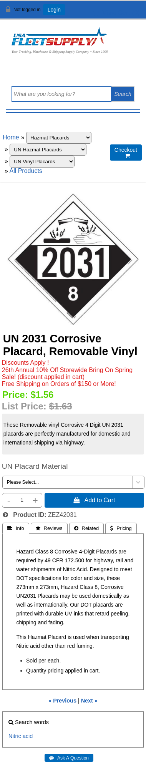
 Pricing (121, 528)
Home (11, 137)
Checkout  (125, 152)
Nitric (14, 736)
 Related (86, 528)
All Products (25, 171)
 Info (15, 528)
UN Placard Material (35, 466)
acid (28, 736)
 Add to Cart (94, 500)
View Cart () (116, 13)
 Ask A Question (69, 758)
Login (54, 9)
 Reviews (49, 528)
